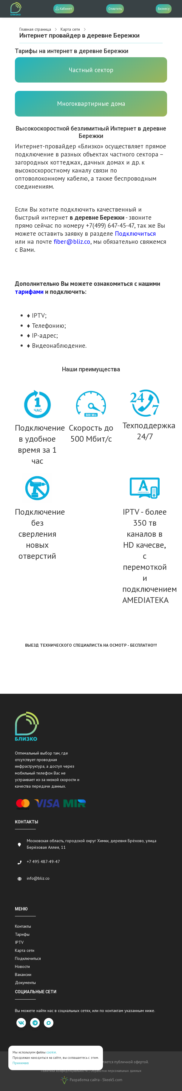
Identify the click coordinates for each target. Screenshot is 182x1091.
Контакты (23, 926)
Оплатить (115, 9)
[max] (48, 1023)
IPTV (19, 942)
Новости (22, 966)
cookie (51, 1052)
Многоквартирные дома (91, 104)
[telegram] (35, 1023)
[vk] (21, 1023)
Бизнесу (163, 9)
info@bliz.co (38, 878)
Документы (25, 982)
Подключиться (28, 958)
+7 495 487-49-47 (43, 861)
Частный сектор (91, 70)
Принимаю (21, 1063)
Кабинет (63, 9)
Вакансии (23, 974)
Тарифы (22, 934)
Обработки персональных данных (115, 1071)
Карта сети (24, 950)
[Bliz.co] (15, 8)
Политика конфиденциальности (64, 1071)
